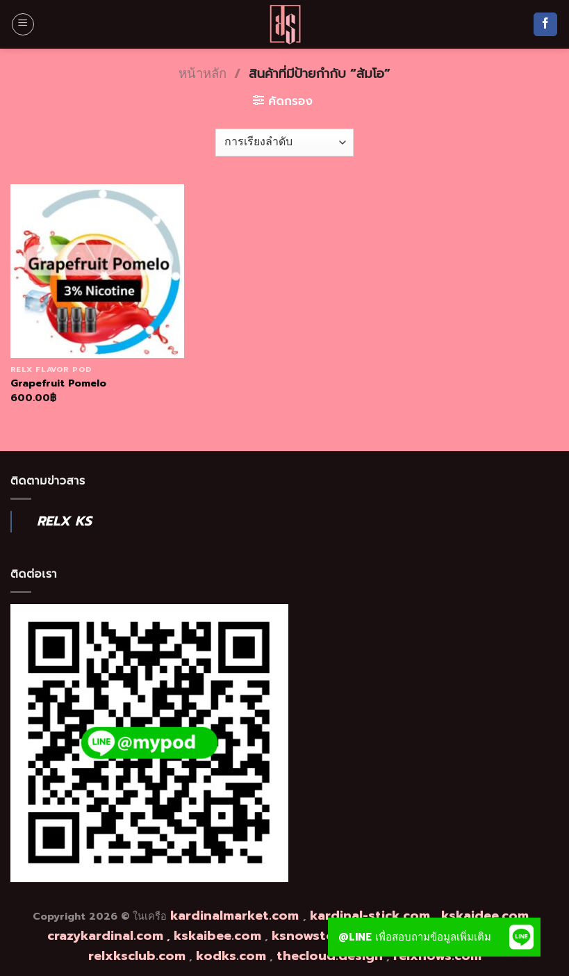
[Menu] (23, 24)
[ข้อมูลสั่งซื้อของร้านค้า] (284, 142)
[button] (521, 937)
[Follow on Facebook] (545, 24)
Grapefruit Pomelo (58, 383)
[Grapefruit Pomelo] (97, 271)
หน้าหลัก (202, 73)
